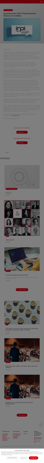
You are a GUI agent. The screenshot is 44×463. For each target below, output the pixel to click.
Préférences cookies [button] (12, 457)
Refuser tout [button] (23, 458)
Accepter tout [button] (33, 458)
